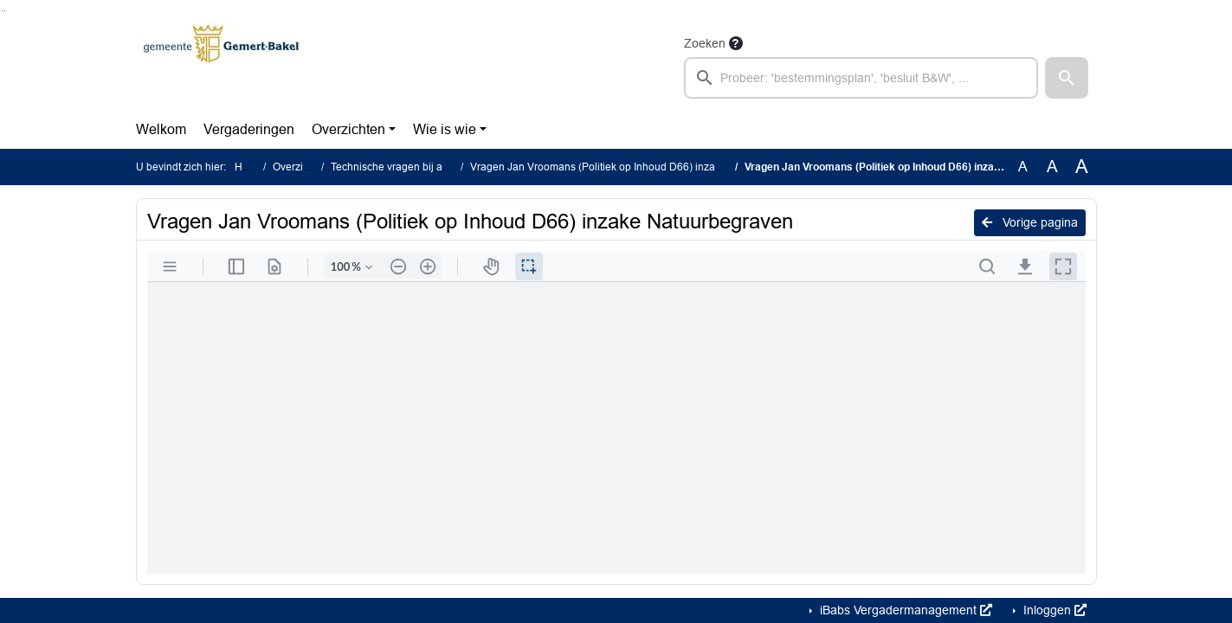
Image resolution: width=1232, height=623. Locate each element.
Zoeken (705, 43)
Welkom (161, 129)
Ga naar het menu (4, 10)
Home (249, 167)
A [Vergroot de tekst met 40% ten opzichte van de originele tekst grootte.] (1081, 167)
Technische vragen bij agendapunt (412, 167)
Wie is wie (444, 129)
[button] (1066, 78)
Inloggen (1053, 610)
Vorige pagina (1030, 222)
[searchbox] (861, 78)
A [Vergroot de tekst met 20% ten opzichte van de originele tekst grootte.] (1052, 166)
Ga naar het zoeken (2, 10)
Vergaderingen (248, 129)
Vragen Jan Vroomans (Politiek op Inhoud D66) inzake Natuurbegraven (638, 167)
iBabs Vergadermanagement (904, 610)
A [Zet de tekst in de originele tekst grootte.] (1023, 166)
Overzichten (348, 129)
